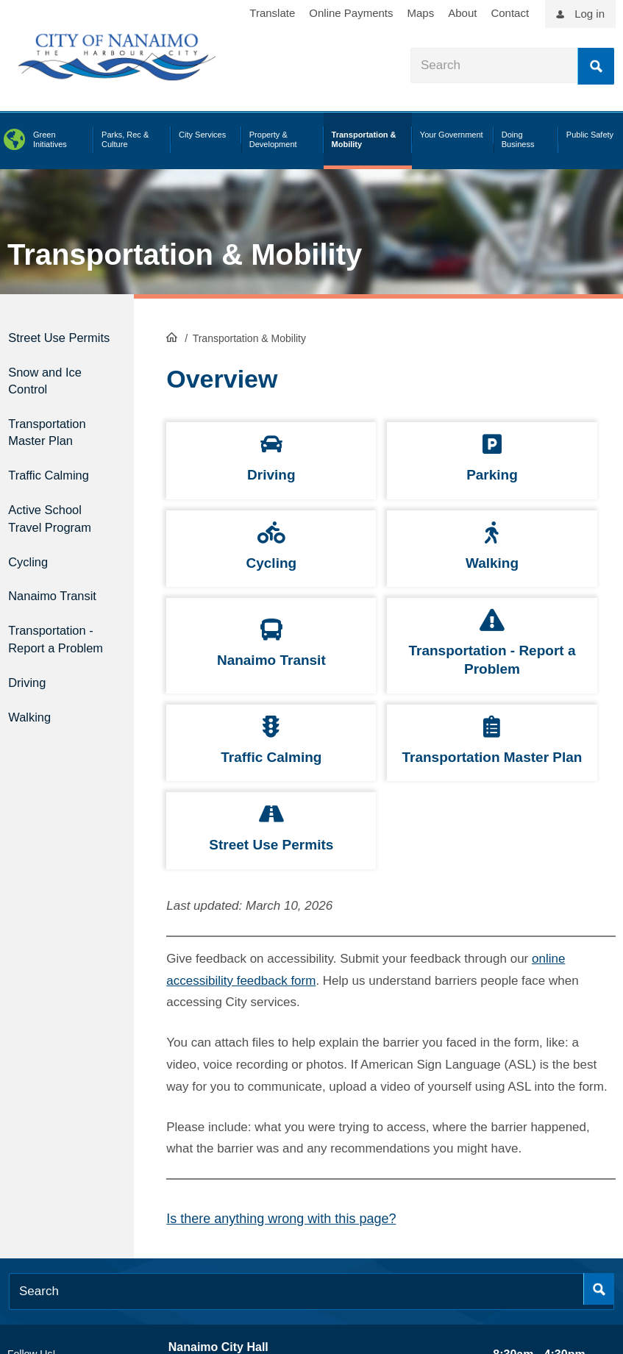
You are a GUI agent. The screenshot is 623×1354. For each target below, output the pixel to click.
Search (595, 66)
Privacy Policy (530, 1277)
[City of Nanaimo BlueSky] (107, 1229)
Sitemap (587, 1277)
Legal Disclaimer (456, 1277)
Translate (272, 13)
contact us (282, 1300)
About (462, 13)
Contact (510, 13)
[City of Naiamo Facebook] (14, 1229)
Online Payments (351, 13)
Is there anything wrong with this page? (281, 1078)
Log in (589, 13)
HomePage (171, 335)
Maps (421, 13)
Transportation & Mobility (184, 254)
